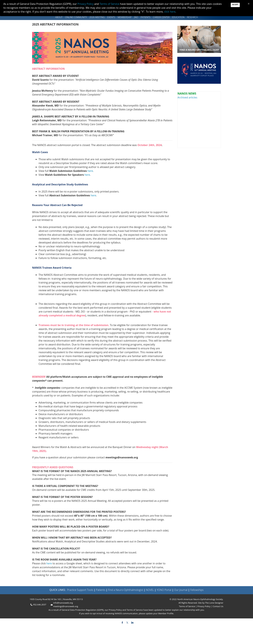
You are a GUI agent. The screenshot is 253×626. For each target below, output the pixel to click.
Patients (145, 17)
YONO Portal (164, 590)
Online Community (76, 17)
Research (192, 17)
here (90, 171)
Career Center (161, 17)
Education (178, 17)
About (58, 17)
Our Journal (180, 590)
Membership (125, 17)
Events (111, 17)
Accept (235, 4)
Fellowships (197, 590)
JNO (136, 17)
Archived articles (187, 97)
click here (169, 11)
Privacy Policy (204, 606)
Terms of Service (187, 606)
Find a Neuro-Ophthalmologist (125, 590)
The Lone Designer (214, 602)
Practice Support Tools (80, 590)
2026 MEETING (97, 17)
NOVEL (150, 590)
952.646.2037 (39, 604)
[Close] (248, 3)
